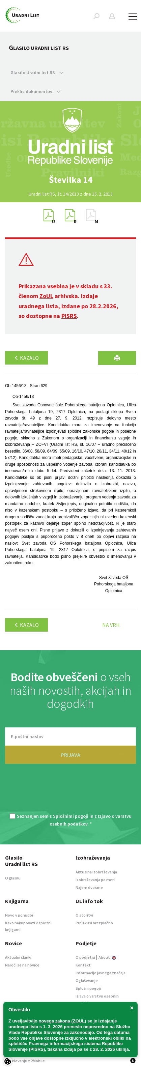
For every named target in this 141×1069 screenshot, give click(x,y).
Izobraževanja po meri (95, 879)
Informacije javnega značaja (100, 972)
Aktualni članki (18, 957)
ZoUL (46, 296)
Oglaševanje (87, 980)
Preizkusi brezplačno (94, 922)
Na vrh (111, 625)
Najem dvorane (89, 887)
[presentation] (70, 792)
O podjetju (85, 957)
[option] (70, 180)
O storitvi (84, 915)
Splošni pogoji (88, 988)
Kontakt (83, 964)
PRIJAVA (70, 754)
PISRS (69, 316)
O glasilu (13, 877)
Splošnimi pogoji (70, 816)
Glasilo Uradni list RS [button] (36, 72)
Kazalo (26, 357)
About (107, 957)
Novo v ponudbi (19, 915)
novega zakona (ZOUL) (62, 1020)
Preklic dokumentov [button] (35, 91)
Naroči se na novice (22, 964)
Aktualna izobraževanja (96, 871)
